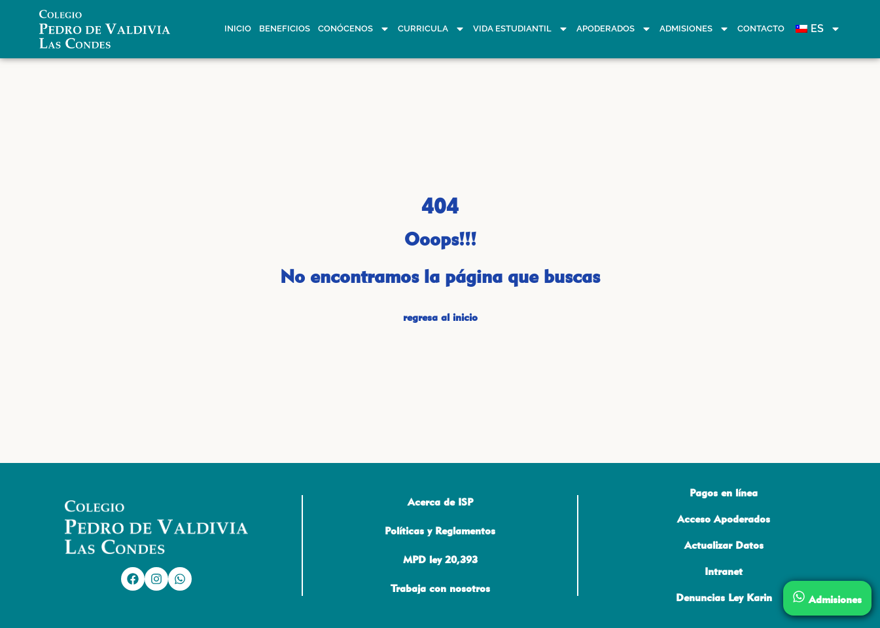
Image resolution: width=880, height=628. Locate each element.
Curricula (431, 29)
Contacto (760, 28)
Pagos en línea (724, 493)
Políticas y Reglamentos (440, 531)
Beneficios (284, 28)
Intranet (724, 571)
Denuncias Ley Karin (724, 597)
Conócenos (354, 29)
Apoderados (614, 29)
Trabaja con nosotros (440, 588)
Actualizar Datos (724, 545)
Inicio (237, 28)
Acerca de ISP (440, 502)
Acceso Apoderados (723, 519)
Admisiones (695, 29)
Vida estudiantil (521, 29)
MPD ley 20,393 (440, 559)
